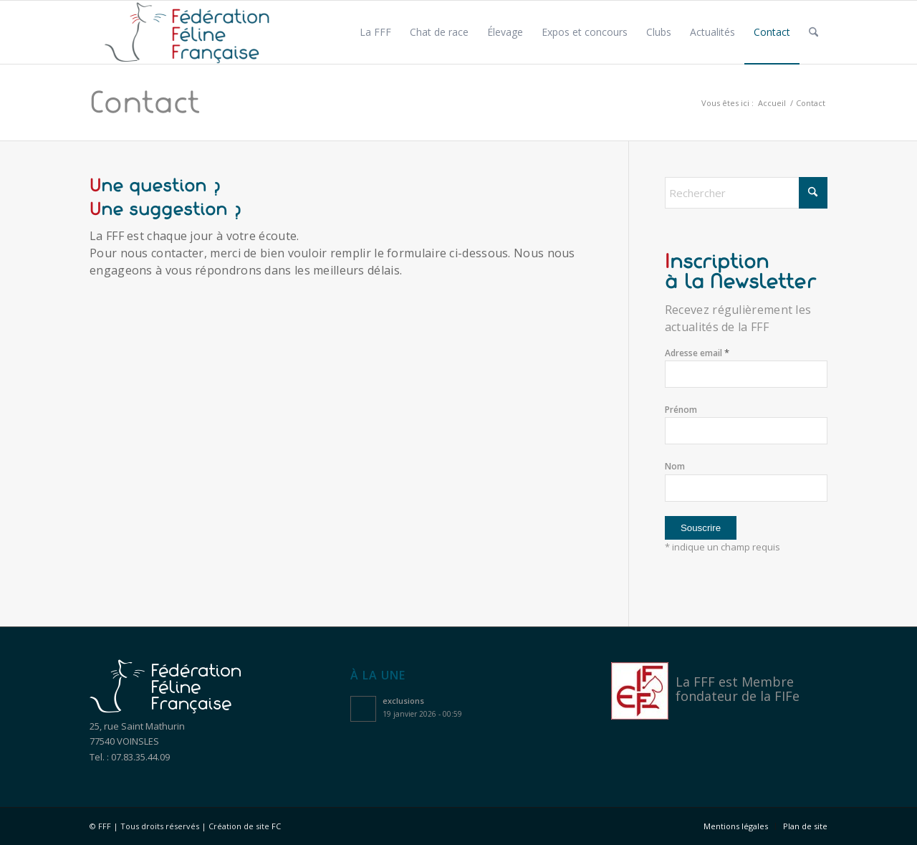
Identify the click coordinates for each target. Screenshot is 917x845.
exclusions (403, 700)
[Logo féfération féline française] (187, 32)
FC (276, 826)
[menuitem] (375, 32)
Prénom (681, 410)
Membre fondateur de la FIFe (738, 689)
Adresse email (697, 353)
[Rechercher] (813, 32)
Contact (145, 102)
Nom (675, 466)
